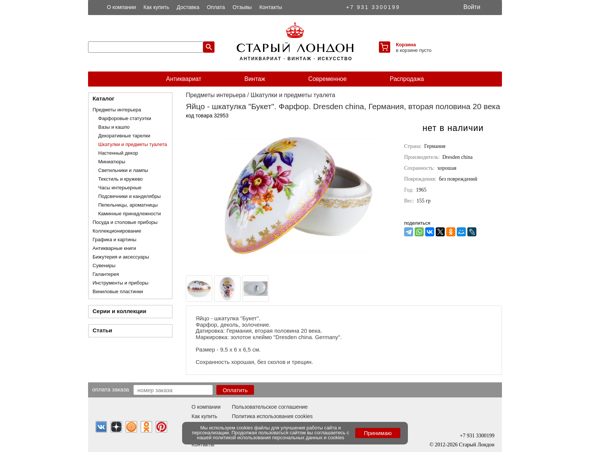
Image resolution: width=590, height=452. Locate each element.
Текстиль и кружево (120, 179)
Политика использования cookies (272, 416)
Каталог (103, 98)
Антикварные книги (114, 248)
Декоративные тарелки (124, 135)
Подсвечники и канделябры (129, 196)
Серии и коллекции (119, 311)
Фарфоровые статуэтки (124, 118)
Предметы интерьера (117, 110)
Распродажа (407, 79)
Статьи (102, 330)
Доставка (188, 7)
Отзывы (242, 7)
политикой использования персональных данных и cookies (278, 437)
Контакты (270, 7)
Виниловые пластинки (118, 291)
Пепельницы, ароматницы (128, 205)
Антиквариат (183, 79)
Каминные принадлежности (129, 213)
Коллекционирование (117, 231)
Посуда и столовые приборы (125, 222)
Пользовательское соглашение (270, 407)
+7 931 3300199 (373, 7)
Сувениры (104, 265)
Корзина (406, 44)
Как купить (156, 7)
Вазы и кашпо (113, 127)
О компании (121, 7)
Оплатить (235, 390)
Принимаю (378, 433)
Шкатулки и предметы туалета (132, 144)
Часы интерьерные (119, 187)
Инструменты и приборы (120, 283)
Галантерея (106, 274)
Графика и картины (114, 239)
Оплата (216, 7)
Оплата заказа (110, 389)
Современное (327, 79)
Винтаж (254, 79)
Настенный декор (118, 153)
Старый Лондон (476, 444)
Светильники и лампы (123, 170)
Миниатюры (111, 161)
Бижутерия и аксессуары (121, 257)
